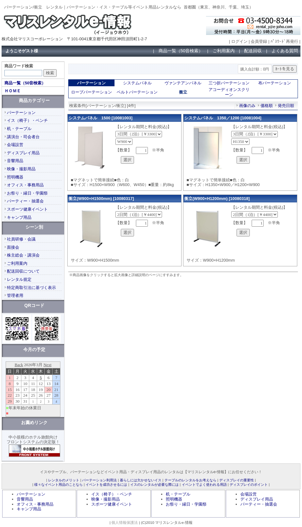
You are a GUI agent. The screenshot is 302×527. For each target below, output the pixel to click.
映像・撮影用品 (21, 169)
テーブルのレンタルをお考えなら (190, 480)
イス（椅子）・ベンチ (27, 120)
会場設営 (15, 144)
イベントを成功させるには (106, 484)
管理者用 (15, 295)
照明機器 (15, 177)
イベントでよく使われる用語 (204, 484)
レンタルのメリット (63, 480)
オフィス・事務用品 (25, 185)
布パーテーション (274, 83)
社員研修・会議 (21, 239)
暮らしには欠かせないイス (140, 480)
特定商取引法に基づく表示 (31, 287)
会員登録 (259, 41)
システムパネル (137, 83)
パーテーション (21, 112)
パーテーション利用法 (99, 480)
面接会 (13, 247)
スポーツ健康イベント (27, 209)
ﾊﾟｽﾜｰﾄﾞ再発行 (284, 41)
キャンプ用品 (19, 217)
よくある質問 (284, 50)
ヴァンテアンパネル (183, 83)
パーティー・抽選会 (25, 201)
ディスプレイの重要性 (236, 480)
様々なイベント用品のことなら (58, 484)
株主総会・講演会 (23, 255)
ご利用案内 (224, 50)
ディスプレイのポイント (249, 484)
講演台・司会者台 (23, 136)
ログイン (239, 41)
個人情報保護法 (124, 522)
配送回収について (23, 271)
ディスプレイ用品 (23, 152)
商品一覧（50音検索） (181, 50)
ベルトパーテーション (137, 92)
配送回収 (253, 50)
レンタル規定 (19, 279)
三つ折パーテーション (229, 83)
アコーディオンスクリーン (229, 92)
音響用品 (15, 160)
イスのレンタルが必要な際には (154, 484)
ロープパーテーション (91, 92)
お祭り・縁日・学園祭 (27, 193)
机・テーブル (19, 128)
